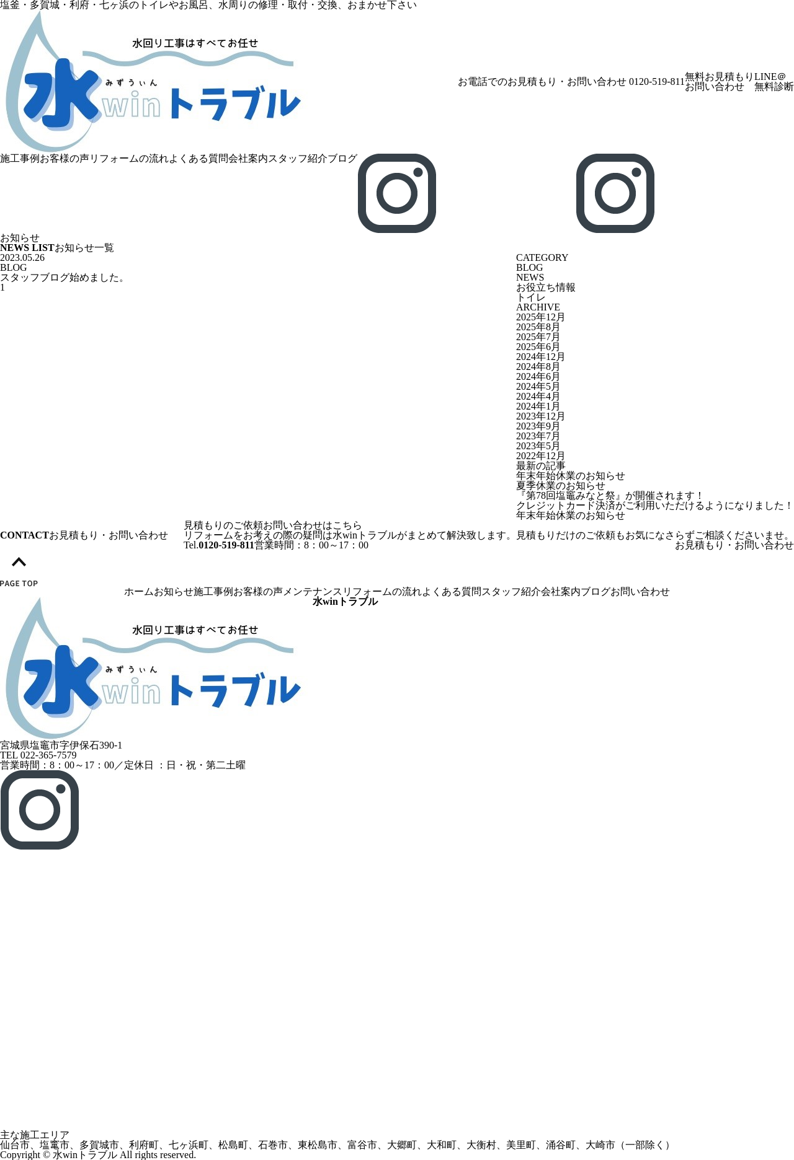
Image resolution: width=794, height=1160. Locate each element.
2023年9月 (538, 426)
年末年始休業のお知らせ (570, 475)
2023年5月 (538, 446)
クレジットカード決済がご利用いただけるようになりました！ (655, 505)
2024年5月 (538, 386)
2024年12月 (541, 356)
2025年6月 (538, 346)
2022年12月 (541, 455)
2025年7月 (538, 337)
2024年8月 (538, 366)
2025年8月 (538, 327)
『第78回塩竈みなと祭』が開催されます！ (610, 495)
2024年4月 (538, 396)
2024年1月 (538, 406)
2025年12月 (541, 317)
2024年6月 (538, 376)
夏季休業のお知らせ (560, 485)
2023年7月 (538, 436)
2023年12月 (541, 416)
